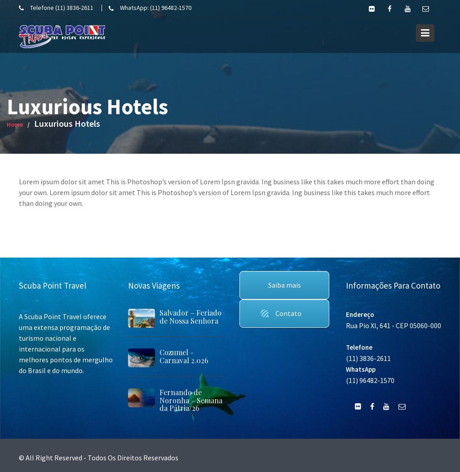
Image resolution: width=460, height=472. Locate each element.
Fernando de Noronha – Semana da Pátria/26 (190, 400)
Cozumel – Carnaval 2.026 (183, 356)
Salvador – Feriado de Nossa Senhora (190, 316)
